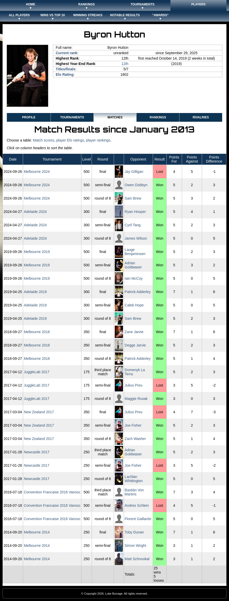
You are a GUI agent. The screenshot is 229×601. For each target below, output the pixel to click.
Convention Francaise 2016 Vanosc (52, 492)
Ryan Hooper (135, 212)
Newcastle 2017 (37, 452)
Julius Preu (133, 385)
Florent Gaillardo (138, 519)
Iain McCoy (134, 278)
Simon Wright (135, 545)
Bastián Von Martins (134, 492)
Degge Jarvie (135, 345)
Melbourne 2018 (37, 332)
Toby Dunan (134, 532)
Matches (115, 117)
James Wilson (136, 238)
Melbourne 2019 (37, 252)
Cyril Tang (133, 225)
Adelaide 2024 (35, 212)
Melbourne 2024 (37, 172)
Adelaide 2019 (35, 292)
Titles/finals (65, 69)
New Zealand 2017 (39, 412)
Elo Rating (64, 74)
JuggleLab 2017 (37, 372)
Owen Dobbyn (136, 185)
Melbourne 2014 (37, 532)
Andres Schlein (137, 505)
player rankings (98, 140)
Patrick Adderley (138, 292)
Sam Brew (133, 198)
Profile (28, 117)
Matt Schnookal (137, 559)
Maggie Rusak (136, 399)
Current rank (66, 53)
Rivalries (201, 117)
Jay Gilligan (134, 172)
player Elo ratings (70, 140)
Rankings (158, 117)
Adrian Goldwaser (133, 265)
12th (124, 64)
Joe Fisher (133, 425)
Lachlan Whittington (134, 479)
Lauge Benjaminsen (135, 252)
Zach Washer (135, 439)
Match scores (43, 140)
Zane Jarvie (134, 332)
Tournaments (72, 117)
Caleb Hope (134, 305)
